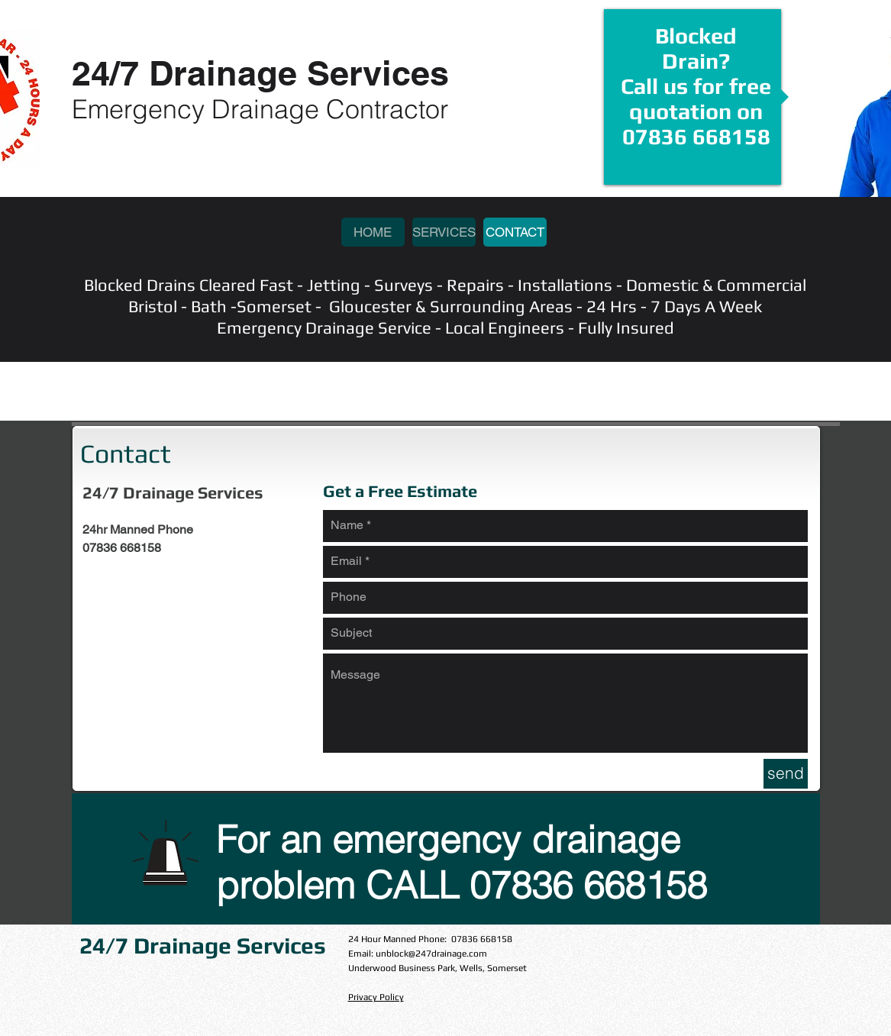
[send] (785, 774)
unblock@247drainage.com (431, 953)
